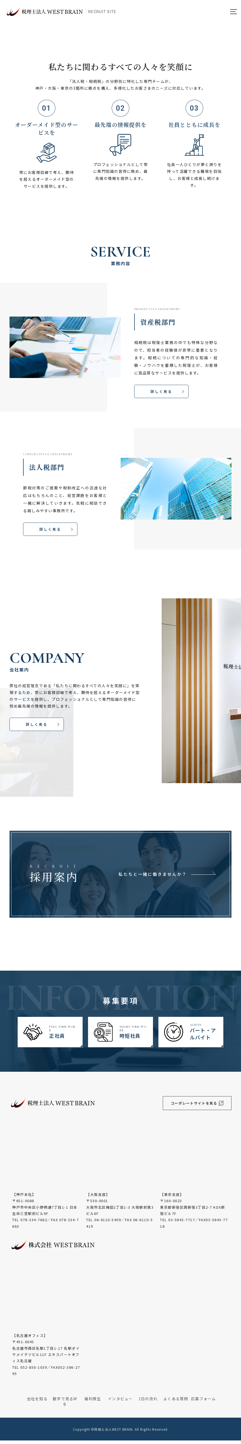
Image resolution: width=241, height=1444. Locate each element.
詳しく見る (161, 392)
